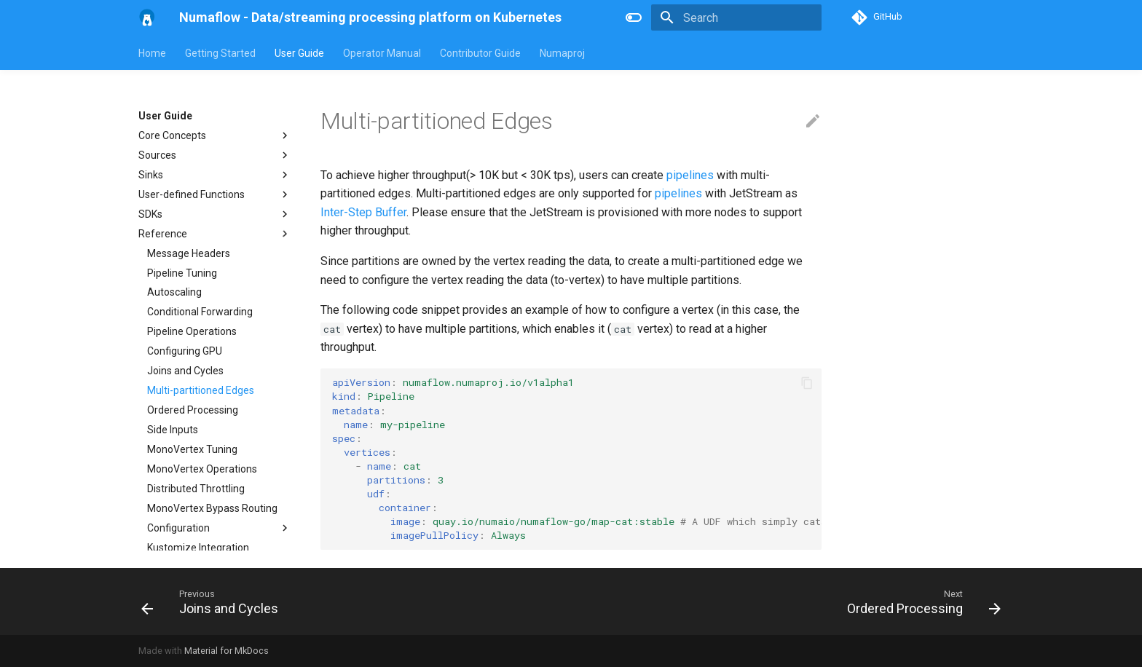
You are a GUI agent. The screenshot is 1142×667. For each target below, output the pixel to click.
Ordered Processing (192, 410)
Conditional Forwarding (200, 311)
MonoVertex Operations (202, 469)
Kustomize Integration (198, 547)
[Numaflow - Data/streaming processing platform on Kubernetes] (147, 17)
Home (152, 53)
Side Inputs (172, 429)
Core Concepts (214, 135)
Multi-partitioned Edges (200, 390)
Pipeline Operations (192, 331)
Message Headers (188, 253)
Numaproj (562, 53)
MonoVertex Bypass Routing (212, 508)
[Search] (736, 17)
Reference (214, 233)
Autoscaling (174, 292)
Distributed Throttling (196, 488)
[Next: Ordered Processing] (919, 601)
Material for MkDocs (226, 650)
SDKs (214, 214)
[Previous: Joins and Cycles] (214, 601)
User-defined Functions (214, 194)
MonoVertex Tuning (192, 449)
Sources (214, 155)
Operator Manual (382, 53)
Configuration (219, 527)
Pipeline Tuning (182, 273)
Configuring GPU (184, 351)
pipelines (690, 175)
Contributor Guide (480, 53)
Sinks (214, 174)
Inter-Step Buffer (363, 212)
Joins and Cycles (185, 370)
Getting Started (220, 53)
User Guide (299, 53)
